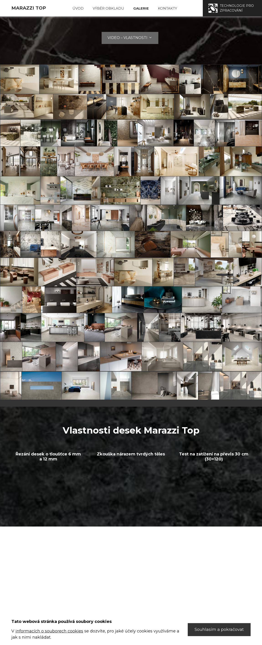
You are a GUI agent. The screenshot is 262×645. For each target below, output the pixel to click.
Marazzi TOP (28, 8)
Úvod (78, 8)
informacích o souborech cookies (49, 631)
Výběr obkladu (108, 8)
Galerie (141, 8)
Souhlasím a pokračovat (219, 629)
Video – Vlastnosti (130, 38)
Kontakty (167, 8)
